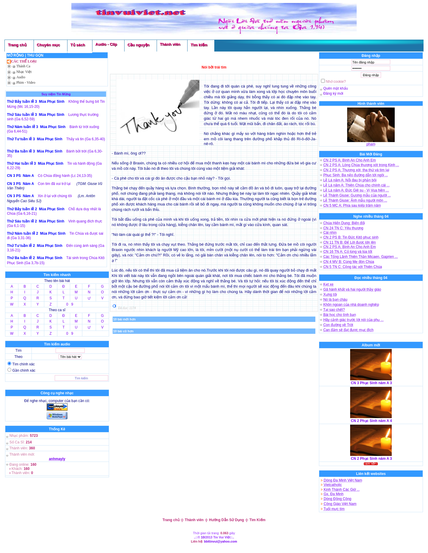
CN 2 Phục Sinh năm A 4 (371, 421)
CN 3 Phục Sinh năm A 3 (371, 383)
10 (202, 537)
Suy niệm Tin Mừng (56, 94)
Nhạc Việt (24, 72)
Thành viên (170, 44)
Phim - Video (25, 82)
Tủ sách (77, 45)
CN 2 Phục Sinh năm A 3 (371, 459)
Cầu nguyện (139, 45)
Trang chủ (17, 45)
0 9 (69, 304)
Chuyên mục (48, 45)
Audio (20, 77)
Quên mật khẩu (335, 88)
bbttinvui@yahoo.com (220, 541)
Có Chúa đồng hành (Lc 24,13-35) (65, 176)
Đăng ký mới (333, 93)
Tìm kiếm (199, 45)
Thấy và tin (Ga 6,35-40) (85, 139)
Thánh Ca (23, 66)
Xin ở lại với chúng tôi (55, 196)
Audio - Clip (106, 44)
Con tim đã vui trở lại (54, 184)
